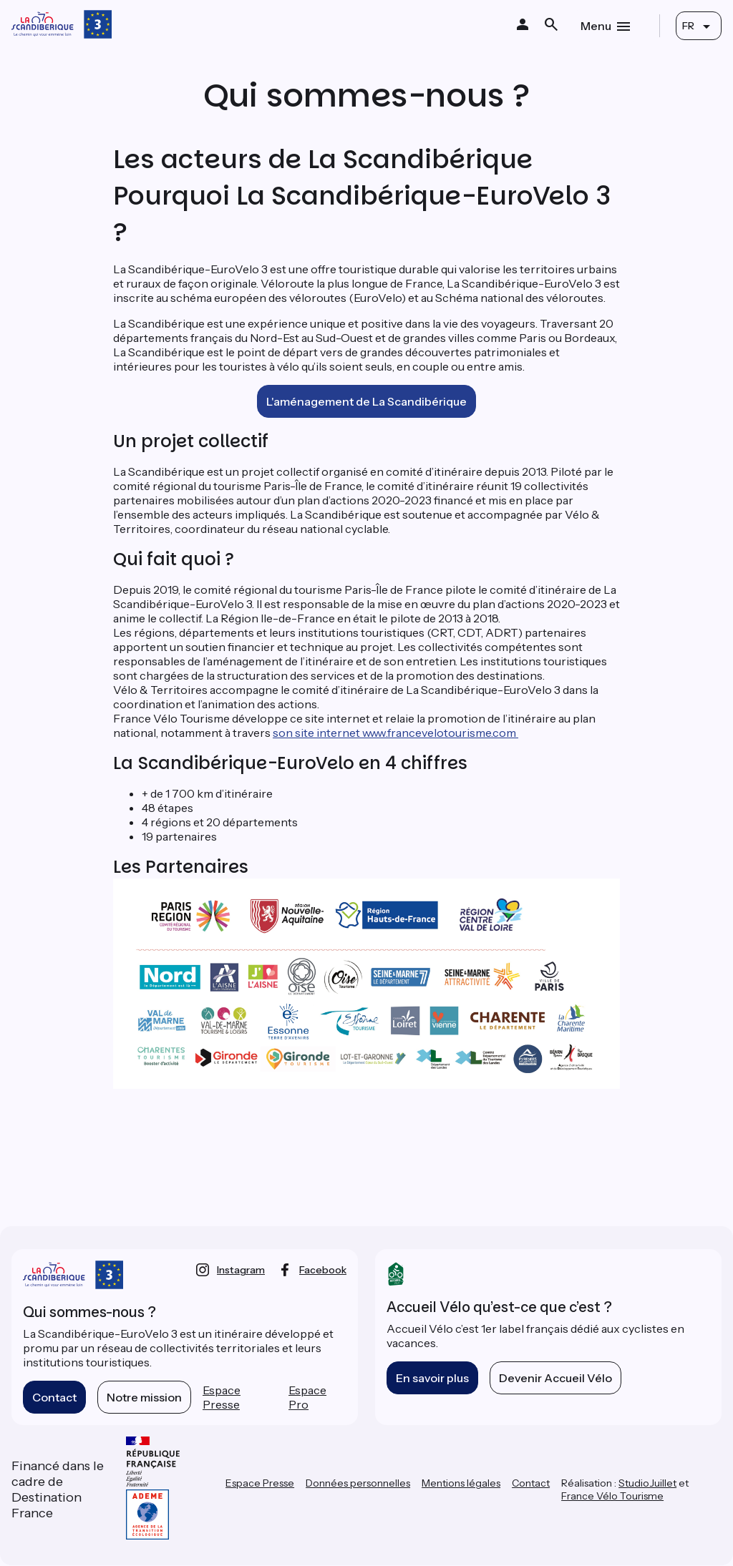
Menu (596, 26)
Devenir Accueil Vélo (555, 1378)
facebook (322, 1269)
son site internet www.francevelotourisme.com (395, 732)
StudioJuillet (647, 1483)
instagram (241, 1269)
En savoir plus (432, 1378)
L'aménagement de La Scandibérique (366, 401)
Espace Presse (222, 1397)
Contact (54, 1397)
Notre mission (144, 1397)
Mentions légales (461, 1483)
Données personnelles (358, 1483)
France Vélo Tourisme (612, 1495)
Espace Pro (307, 1397)
